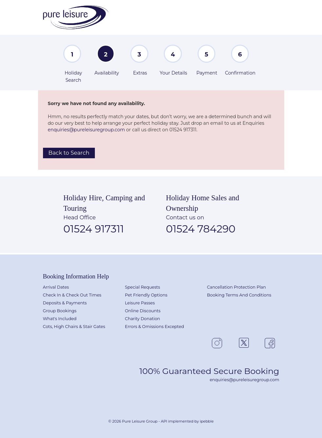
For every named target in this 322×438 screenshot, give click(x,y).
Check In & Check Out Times (72, 295)
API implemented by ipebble (187, 421)
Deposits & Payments (65, 302)
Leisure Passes (140, 302)
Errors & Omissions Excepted (154, 326)
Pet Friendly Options (146, 295)
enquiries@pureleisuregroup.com (86, 130)
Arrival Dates (56, 287)
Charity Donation (142, 318)
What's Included (60, 318)
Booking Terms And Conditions (239, 295)
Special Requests (142, 287)
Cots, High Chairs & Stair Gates (74, 326)
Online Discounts (143, 310)
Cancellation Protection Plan (236, 287)
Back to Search (68, 152)
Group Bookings (59, 310)
